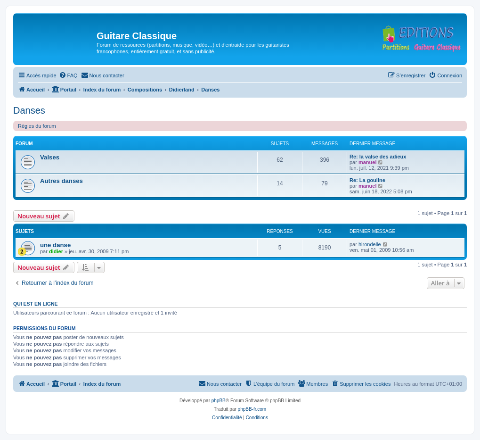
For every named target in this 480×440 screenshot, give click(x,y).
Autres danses (61, 180)
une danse (55, 245)
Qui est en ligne (35, 304)
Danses (29, 110)
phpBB (219, 400)
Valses (49, 157)
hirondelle (369, 244)
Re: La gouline (367, 180)
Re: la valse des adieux (378, 156)
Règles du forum (37, 126)
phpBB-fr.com (252, 409)
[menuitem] (68, 75)
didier (56, 251)
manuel (367, 162)
